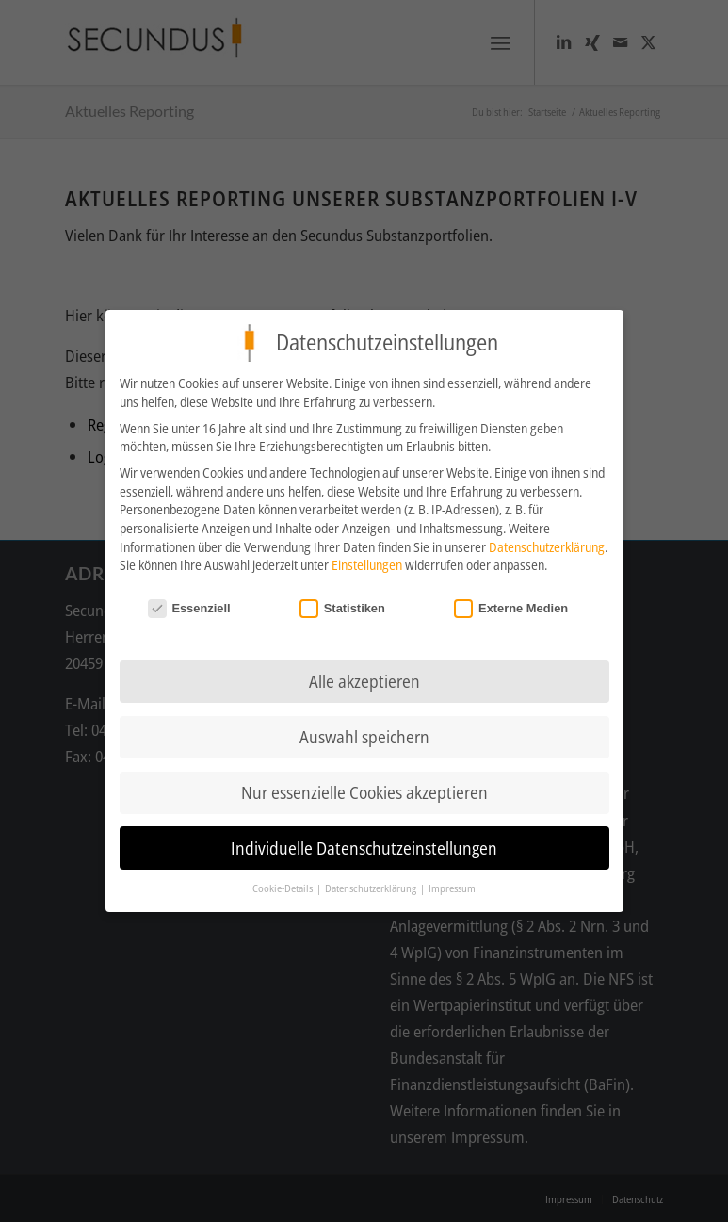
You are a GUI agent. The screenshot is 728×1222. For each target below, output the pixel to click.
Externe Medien (511, 603)
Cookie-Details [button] (283, 883)
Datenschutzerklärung (547, 542)
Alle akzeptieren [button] (364, 676)
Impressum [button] (452, 883)
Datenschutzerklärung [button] (371, 883)
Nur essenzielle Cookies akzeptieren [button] (364, 787)
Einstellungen (367, 560)
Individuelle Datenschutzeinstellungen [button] (364, 843)
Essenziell (189, 603)
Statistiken (342, 603)
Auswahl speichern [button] (364, 732)
